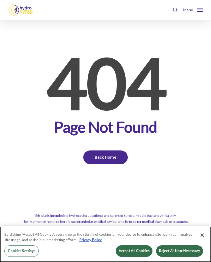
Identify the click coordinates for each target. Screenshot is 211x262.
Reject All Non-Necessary (179, 251)
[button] (193, 9)
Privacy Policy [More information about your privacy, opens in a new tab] (90, 240)
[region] (105, 244)
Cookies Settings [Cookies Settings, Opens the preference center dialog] (21, 251)
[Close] (202, 235)
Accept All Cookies (134, 251)
